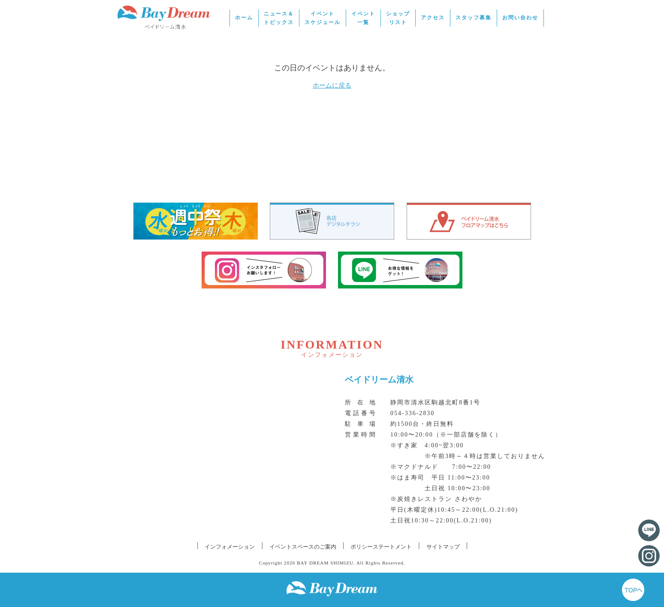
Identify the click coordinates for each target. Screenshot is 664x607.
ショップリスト (398, 18)
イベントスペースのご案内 (302, 546)
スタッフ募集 (474, 18)
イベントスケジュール (323, 18)
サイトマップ (443, 546)
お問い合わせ (520, 18)
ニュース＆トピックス (279, 18)
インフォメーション (230, 546)
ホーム (244, 18)
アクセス (433, 18)
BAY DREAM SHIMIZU (325, 562)
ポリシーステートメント (381, 546)
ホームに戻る (332, 85)
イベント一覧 (363, 18)
